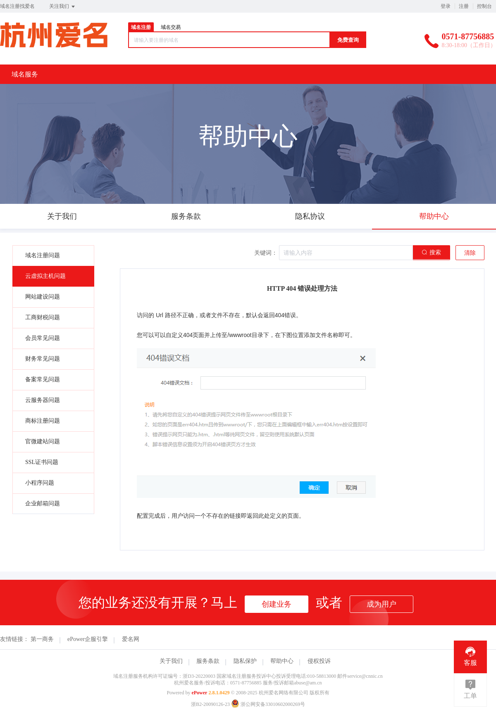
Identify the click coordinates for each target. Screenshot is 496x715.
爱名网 (130, 639)
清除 (470, 253)
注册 (464, 6)
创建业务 (276, 604)
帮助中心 (281, 661)
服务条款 (207, 661)
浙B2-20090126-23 (210, 704)
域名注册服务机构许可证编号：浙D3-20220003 (164, 676)
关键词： (265, 253)
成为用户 (381, 604)
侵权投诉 (319, 661)
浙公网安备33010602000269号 (268, 704)
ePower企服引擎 (87, 639)
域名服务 (25, 74)
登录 (446, 6)
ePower (199, 693)
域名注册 (141, 27)
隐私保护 (245, 661)
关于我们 (171, 661)
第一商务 (42, 639)
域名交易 (171, 27)
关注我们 (62, 6)
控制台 (484, 6)
